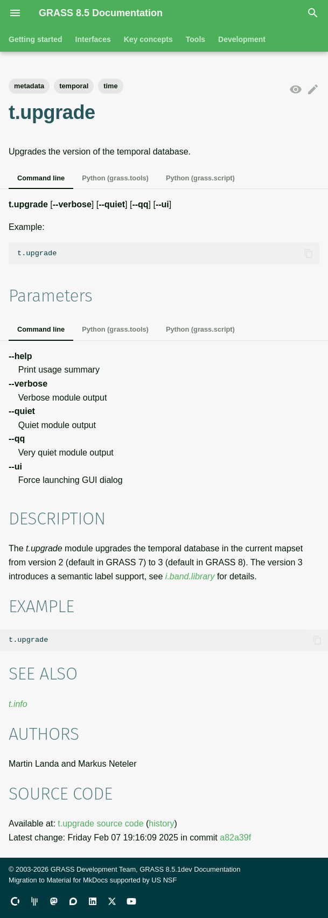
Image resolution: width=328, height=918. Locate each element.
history (161, 823)
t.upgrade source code (100, 823)
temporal (73, 86)
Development (242, 39)
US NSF (164, 880)
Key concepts (148, 39)
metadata (29, 86)
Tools (195, 39)
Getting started (35, 39)
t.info (18, 704)
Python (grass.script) (200, 178)
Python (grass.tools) (115, 178)
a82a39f (235, 837)
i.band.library (190, 576)
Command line (41, 178)
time (110, 86)
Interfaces (93, 39)
